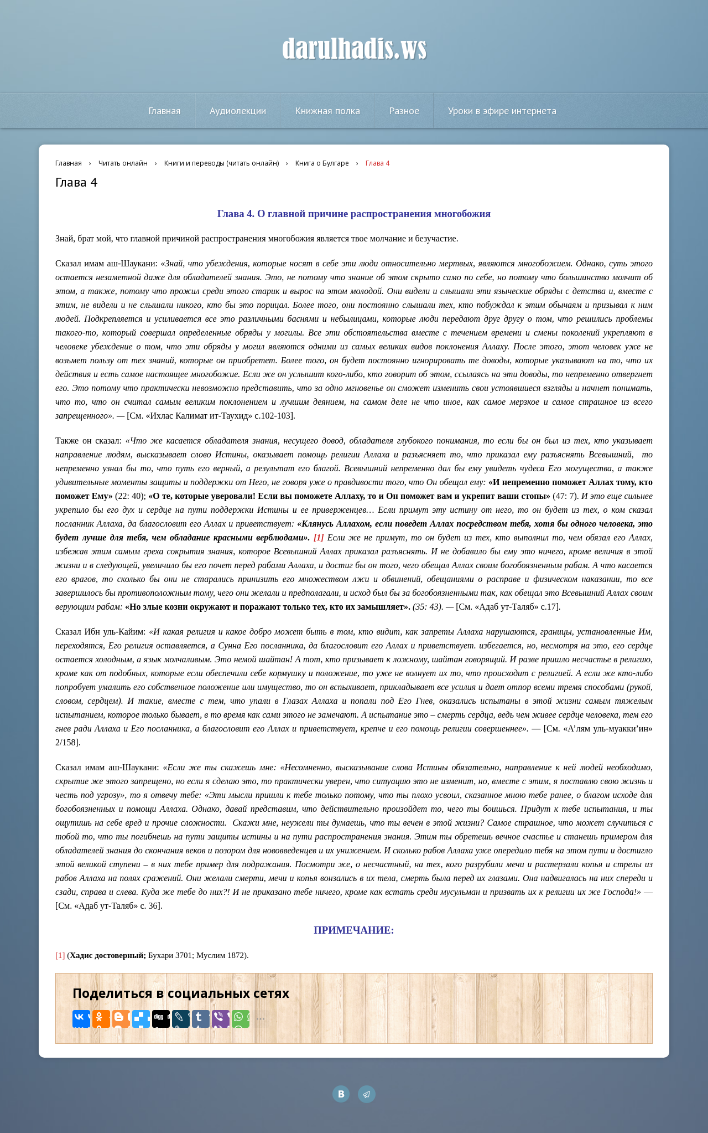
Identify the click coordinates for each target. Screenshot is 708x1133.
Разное (404, 110)
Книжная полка (327, 110)
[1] (60, 955)
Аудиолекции (238, 110)
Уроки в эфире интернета (502, 110)
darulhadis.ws (354, 49)
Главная (164, 110)
